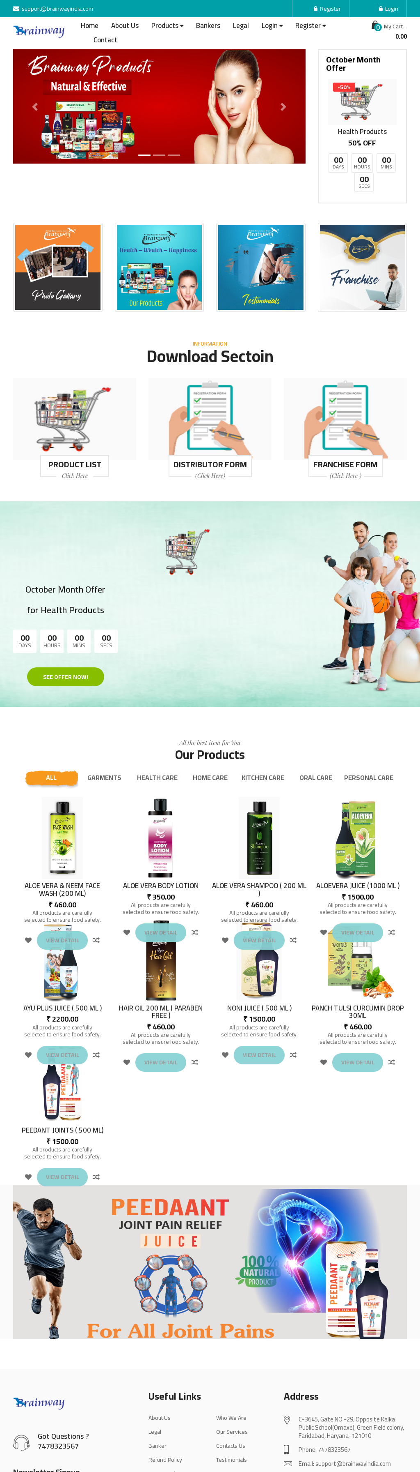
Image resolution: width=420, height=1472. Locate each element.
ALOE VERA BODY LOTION (161, 847)
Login (388, 8)
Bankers (208, 25)
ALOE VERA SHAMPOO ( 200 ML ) (259, 850)
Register (327, 8)
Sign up (111, 1454)
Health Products (362, 132)
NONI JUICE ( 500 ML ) (259, 970)
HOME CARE (210, 739)
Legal (241, 25)
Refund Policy (165, 1421)
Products (164, 26)
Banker (157, 1407)
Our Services (232, 1393)
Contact (105, 40)
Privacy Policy (165, 1435)
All (51, 739)
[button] (35, 106)
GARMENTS (104, 739)
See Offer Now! (53, 614)
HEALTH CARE (157, 739)
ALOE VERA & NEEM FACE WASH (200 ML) (62, 850)
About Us (125, 25)
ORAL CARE (315, 739)
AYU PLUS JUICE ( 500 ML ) (62, 970)
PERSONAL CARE (368, 739)
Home (89, 25)
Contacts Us (230, 1407)
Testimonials (231, 1421)
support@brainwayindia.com (53, 8)
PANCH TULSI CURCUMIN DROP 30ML (358, 973)
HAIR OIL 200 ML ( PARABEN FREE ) (161, 973)
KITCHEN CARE (263, 739)
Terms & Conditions (172, 1449)
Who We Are (231, 1379)
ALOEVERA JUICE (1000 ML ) (357, 847)
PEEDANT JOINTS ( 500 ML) (62, 1092)
